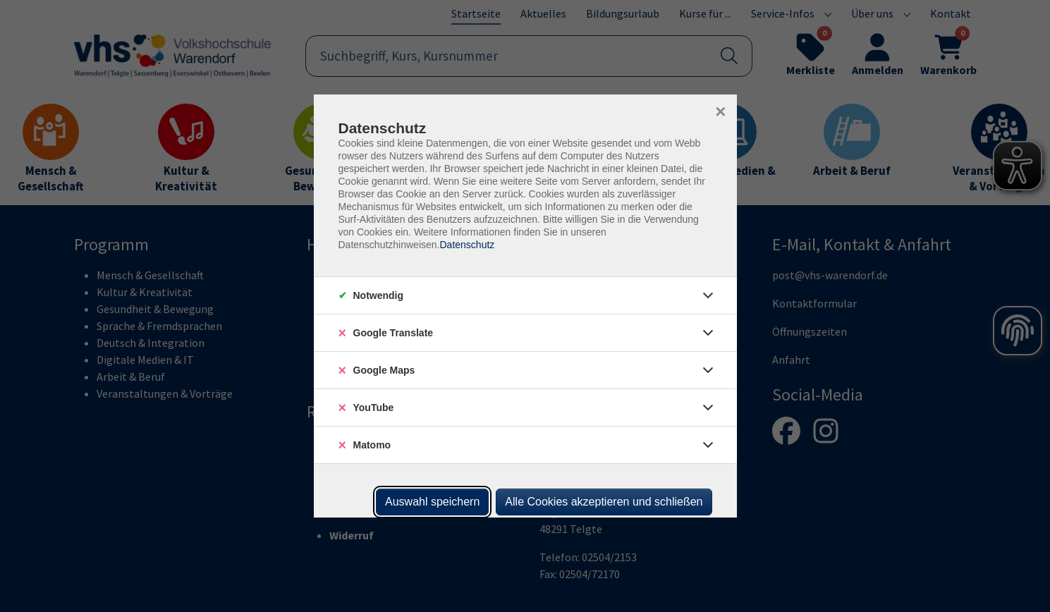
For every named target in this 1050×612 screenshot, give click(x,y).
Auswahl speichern (432, 502)
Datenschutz (466, 244)
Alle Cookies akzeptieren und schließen (603, 502)
